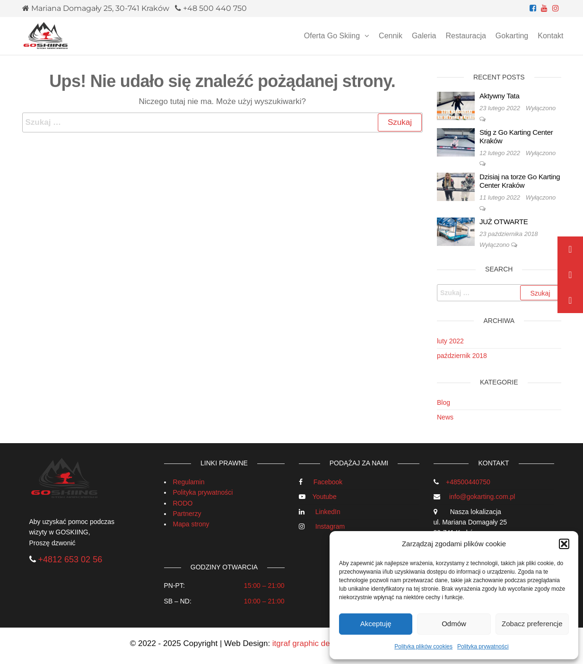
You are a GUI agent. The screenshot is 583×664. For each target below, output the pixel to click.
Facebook (327, 482)
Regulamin (189, 482)
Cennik (390, 36)
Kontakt (550, 36)
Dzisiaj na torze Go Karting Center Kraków (519, 181)
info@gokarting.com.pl (482, 496)
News (445, 417)
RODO (183, 503)
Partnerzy (187, 513)
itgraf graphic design (308, 643)
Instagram (330, 526)
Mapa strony (191, 524)
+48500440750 (468, 482)
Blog (443, 402)
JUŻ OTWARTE (503, 222)
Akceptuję (376, 624)
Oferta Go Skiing (332, 36)
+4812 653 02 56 (70, 559)
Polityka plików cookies (423, 646)
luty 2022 (450, 341)
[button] (564, 544)
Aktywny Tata (499, 96)
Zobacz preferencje (532, 624)
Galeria (424, 36)
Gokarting (512, 36)
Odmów (454, 624)
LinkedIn (327, 511)
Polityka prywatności (483, 646)
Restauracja (465, 36)
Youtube (325, 496)
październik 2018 (462, 355)
